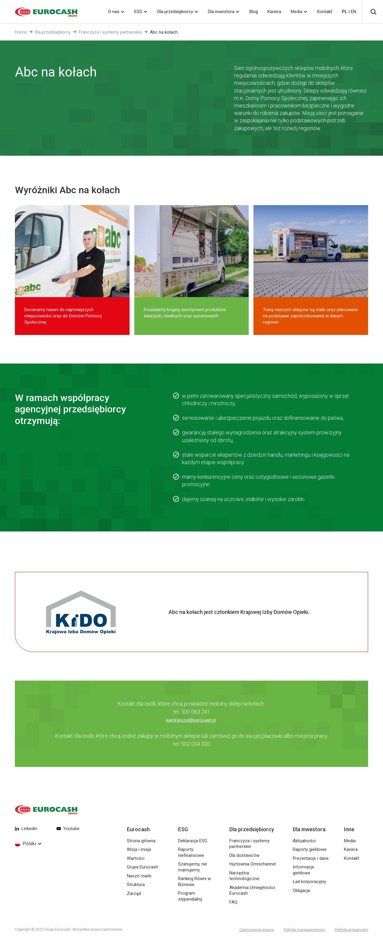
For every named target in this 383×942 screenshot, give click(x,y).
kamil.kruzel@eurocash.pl (191, 720)
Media (296, 11)
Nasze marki (139, 876)
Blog (253, 11)
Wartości (135, 858)
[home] (38, 12)
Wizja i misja (139, 849)
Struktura (136, 884)
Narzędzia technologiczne (244, 876)
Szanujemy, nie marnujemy (192, 867)
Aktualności (304, 840)
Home (21, 32)
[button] (116, 11)
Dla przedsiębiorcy (53, 32)
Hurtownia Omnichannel (252, 864)
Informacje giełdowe (303, 870)
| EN (349, 11)
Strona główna (141, 840)
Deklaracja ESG (192, 840)
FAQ (233, 902)
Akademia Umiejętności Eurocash (252, 890)
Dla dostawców (244, 855)
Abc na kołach (164, 32)
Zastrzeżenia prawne (256, 930)
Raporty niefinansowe (191, 852)
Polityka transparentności (304, 930)
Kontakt (324, 11)
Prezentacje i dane (311, 858)
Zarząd (134, 893)
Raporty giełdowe (310, 849)
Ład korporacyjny (309, 881)
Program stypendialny (190, 896)
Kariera (274, 11)
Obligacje (301, 890)
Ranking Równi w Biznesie (194, 881)
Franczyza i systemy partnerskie (110, 32)
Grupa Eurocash (142, 867)
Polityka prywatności (351, 930)
